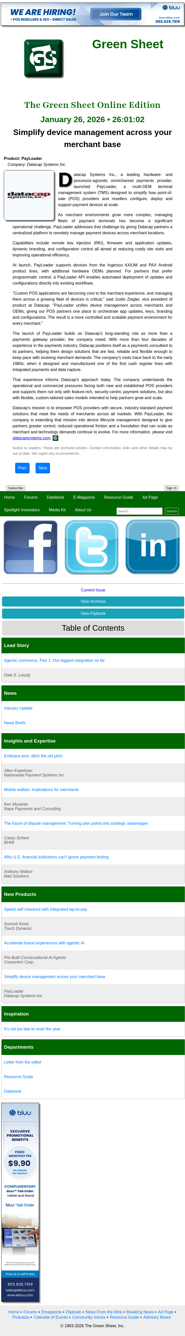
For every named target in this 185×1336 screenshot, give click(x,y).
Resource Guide (118, 497)
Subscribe (15, 488)
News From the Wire (103, 1312)
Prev (22, 468)
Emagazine (51, 1312)
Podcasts (21, 1317)
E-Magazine (84, 497)
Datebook (55, 497)
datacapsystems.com (31, 438)
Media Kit (57, 510)
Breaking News (140, 1312)
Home (9, 497)
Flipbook (73, 1312)
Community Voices (89, 1317)
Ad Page (150, 497)
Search (172, 511)
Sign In (171, 488)
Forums (31, 497)
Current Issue (93, 590)
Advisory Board (157, 1317)
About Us (83, 510)
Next (43, 468)
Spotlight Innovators (22, 510)
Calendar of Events (51, 1317)
